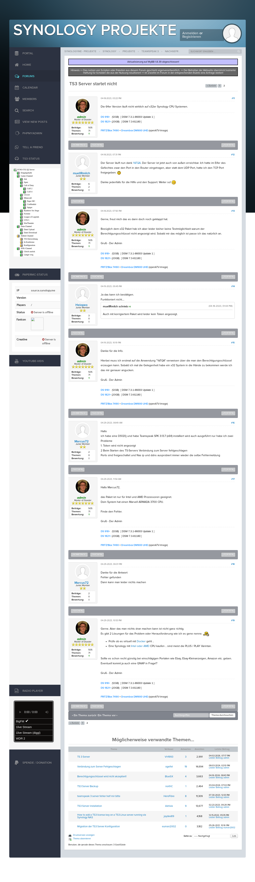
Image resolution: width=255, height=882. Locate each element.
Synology (109, 51)
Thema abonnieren (82, 839)
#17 (233, 479)
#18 (233, 564)
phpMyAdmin (27, 133)
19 (186, 766)
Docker (141, 641)
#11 (233, 98)
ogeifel (169, 766)
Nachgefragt (174, 51)
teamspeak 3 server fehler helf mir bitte (98, 796)
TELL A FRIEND (28, 147)
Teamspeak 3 (150, 51)
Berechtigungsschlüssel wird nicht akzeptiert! (102, 776)
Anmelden (190, 33)
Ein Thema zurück (85, 715)
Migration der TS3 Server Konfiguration (98, 826)
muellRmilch (81, 173)
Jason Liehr (236, 863)
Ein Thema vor (107, 715)
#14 (233, 286)
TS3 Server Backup (87, 786)
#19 (233, 620)
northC (169, 786)
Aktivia (169, 806)
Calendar (25, 88)
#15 (233, 343)
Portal (23, 53)
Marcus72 (81, 441)
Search (23, 110)
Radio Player (28, 691)
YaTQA (137, 163)
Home (22, 65)
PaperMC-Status (30, 275)
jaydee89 (169, 816)
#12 (233, 155)
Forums (23, 76)
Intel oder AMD (140, 646)
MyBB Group (42, 863)
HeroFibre (169, 796)
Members (25, 99)
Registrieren (191, 37)
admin (226, 758)
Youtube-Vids (28, 361)
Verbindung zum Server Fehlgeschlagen (99, 766)
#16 (233, 423)
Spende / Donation (32, 763)
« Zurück (211, 86)
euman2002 (169, 826)
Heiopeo (81, 305)
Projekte (129, 51)
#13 (233, 211)
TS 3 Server (83, 757)
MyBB (28, 863)
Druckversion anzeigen (84, 835)
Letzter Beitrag (215, 758)
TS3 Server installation (89, 806)
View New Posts (30, 122)
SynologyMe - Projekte (80, 51)
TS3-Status (26, 159)
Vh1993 (169, 757)
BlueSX (169, 776)
